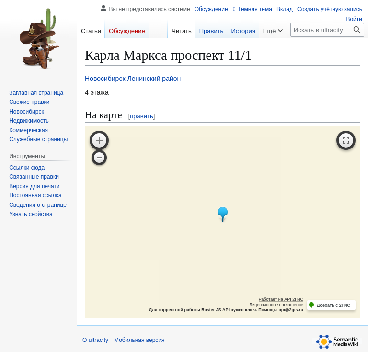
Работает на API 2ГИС (281, 299)
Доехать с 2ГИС (333, 305)
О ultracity (95, 340)
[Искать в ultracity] (327, 30)
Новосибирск (105, 78)
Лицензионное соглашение (276, 304)
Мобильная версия (139, 340)
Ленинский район (154, 78)
